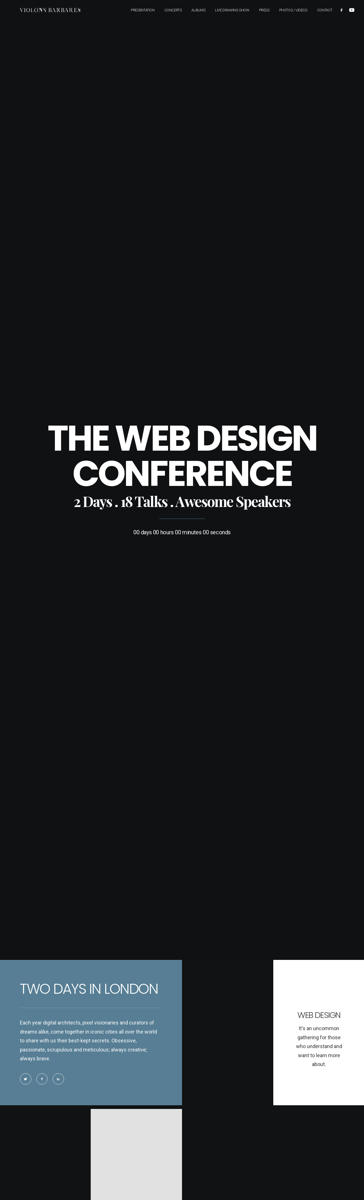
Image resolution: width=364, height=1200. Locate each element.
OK (121, 833)
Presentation (142, 10)
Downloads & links (207, 1089)
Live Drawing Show (232, 10)
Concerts (173, 10)
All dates (250, 1155)
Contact (324, 10)
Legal (196, 1099)
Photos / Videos (293, 10)
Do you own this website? (70, 833)
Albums (198, 10)
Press (264, 10)
